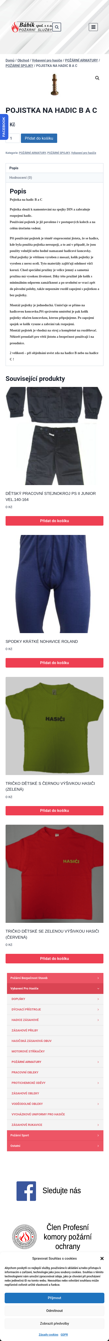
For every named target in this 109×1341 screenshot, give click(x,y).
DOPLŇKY (56, 999)
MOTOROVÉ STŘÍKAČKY (28, 1051)
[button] (102, 1258)
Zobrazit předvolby (54, 1323)
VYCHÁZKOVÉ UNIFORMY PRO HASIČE (38, 1114)
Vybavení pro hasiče (83, 153)
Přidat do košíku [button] (54, 520)
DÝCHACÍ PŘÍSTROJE (56, 1009)
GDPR (64, 1334)
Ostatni (55, 1146)
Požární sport (55, 1135)
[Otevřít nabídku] (93, 27)
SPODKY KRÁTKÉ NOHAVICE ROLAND (42, 641)
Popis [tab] (13, 168)
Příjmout (54, 1298)
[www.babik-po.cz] (31, 27)
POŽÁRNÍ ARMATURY (32, 153)
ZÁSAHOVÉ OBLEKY (25, 1093)
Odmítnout (54, 1311)
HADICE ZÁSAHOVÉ (56, 1020)
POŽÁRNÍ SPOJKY (58, 153)
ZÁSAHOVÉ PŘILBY (25, 1030)
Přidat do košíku (39, 138)
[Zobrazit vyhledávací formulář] (56, 27)
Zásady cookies (48, 1334)
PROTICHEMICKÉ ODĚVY (56, 1083)
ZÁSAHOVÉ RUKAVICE (56, 1125)
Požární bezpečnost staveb (55, 978)
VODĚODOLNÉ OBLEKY (56, 1104)
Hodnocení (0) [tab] (20, 178)
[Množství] (13, 138)
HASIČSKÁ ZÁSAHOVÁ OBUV (32, 1041)
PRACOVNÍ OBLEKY (25, 1072)
